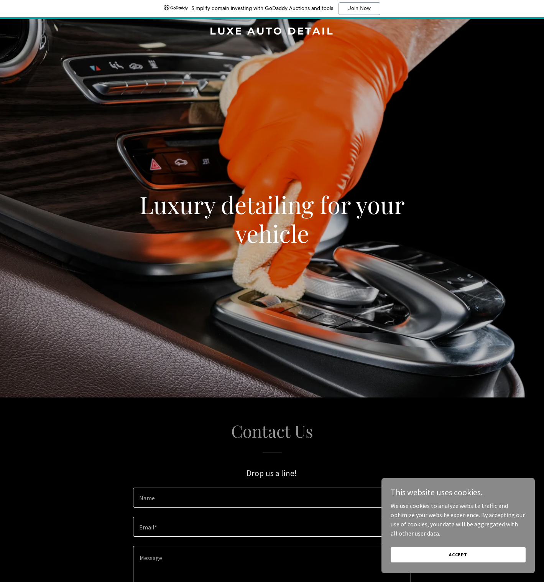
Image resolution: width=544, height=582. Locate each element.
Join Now (359, 8)
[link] (272, 32)
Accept (458, 554)
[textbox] (272, 498)
